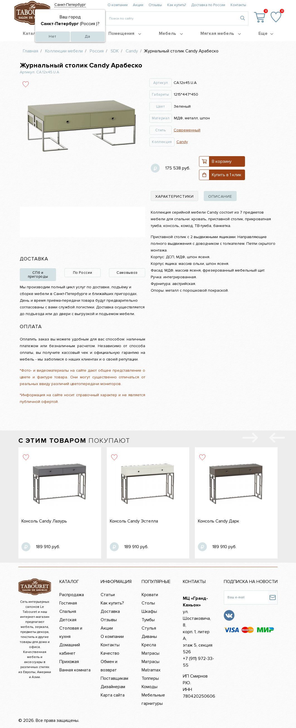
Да (87, 36)
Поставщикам (114, 678)
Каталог (34, 33)
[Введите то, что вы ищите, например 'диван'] (171, 18)
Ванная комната (75, 670)
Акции (138, 5)
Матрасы (150, 653)
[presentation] (277, 438)
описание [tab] (220, 196)
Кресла (149, 645)
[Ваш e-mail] (246, 597)
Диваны (149, 636)
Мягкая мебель (220, 33)
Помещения (124, 33)
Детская (67, 620)
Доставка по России (208, 5)
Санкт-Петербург (70, 4)
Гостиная (68, 603)
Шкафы (149, 611)
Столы (148, 603)
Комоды (149, 687)
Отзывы (155, 5)
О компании (118, 5)
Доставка (110, 611)
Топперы (150, 678)
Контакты (238, 5)
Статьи (108, 595)
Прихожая (69, 661)
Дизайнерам (113, 687)
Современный (187, 130)
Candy (182, 141)
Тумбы (148, 620)
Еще (265, 33)
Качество (110, 653)
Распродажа (71, 595)
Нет (52, 36)
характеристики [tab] (174, 196)
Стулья (149, 628)
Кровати (150, 595)
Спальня (67, 611)
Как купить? (176, 5)
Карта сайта (113, 695)
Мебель (171, 33)
